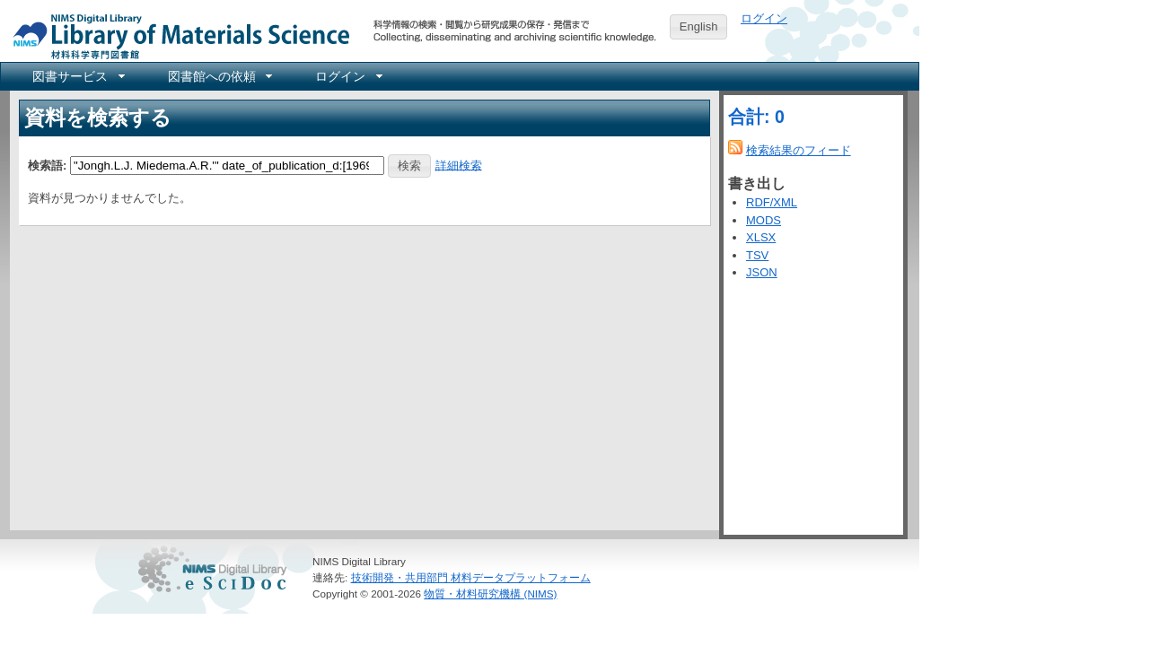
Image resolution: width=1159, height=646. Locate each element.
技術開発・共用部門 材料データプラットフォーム (471, 577)
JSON (761, 272)
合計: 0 (756, 117)
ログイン (764, 18)
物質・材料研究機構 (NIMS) (490, 593)
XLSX (761, 237)
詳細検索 (458, 164)
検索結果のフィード (798, 150)
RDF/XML (771, 202)
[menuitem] (77, 76)
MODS (763, 220)
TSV (757, 255)
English (699, 26)
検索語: (47, 164)
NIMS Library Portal (176, 35)
